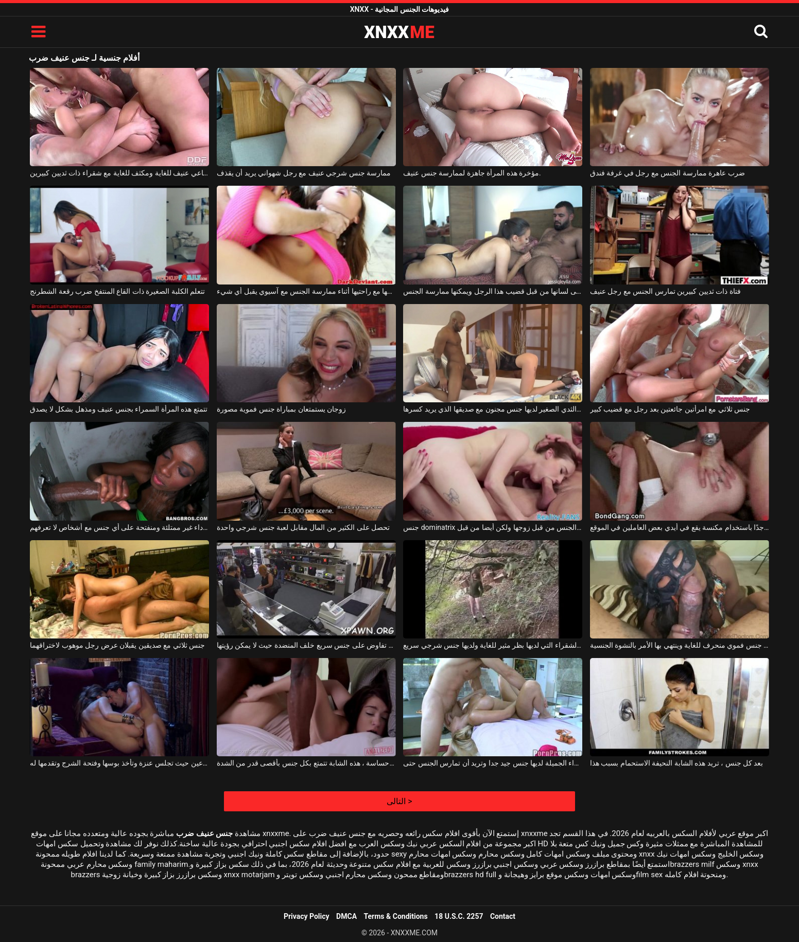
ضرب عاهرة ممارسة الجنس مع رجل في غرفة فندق (667, 173)
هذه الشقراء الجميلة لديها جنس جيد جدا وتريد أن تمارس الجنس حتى (492, 763)
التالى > (399, 801)
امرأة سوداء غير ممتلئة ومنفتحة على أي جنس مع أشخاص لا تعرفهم (119, 527)
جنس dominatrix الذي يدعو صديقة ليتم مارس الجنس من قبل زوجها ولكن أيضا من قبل (492, 527)
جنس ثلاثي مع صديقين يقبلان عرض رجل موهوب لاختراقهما (117, 645)
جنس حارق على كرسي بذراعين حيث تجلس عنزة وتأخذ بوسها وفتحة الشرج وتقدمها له (119, 763)
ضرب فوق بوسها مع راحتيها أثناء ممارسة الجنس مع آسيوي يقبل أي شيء (306, 291)
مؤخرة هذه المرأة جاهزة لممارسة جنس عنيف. (472, 173)
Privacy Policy (306, 916)
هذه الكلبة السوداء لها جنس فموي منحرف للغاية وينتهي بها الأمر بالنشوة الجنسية (679, 645)
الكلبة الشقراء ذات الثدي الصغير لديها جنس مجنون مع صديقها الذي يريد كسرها (492, 409)
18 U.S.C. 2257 (459, 916)
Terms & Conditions (396, 916)
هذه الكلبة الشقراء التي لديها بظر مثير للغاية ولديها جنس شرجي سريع (492, 645)
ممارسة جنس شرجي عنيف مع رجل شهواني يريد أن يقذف (304, 173)
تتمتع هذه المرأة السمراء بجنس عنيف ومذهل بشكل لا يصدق (118, 409)
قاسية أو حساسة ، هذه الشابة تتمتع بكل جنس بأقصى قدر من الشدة (306, 763)
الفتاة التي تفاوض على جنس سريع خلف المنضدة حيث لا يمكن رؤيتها (306, 645)
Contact (502, 916)
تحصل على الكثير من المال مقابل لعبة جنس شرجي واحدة (303, 527)
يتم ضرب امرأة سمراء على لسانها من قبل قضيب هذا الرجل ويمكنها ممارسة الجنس (492, 291)
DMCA (346, 916)
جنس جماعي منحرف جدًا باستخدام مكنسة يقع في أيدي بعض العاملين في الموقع (679, 527)
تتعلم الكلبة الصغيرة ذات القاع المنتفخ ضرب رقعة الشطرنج (117, 291)
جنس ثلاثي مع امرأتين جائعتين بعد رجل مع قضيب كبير (670, 409)
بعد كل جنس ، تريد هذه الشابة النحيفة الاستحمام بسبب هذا (676, 763)
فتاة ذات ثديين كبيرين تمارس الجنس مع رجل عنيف (665, 291)
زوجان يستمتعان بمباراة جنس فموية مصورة (281, 409)
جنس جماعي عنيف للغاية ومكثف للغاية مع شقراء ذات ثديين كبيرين (119, 173)
